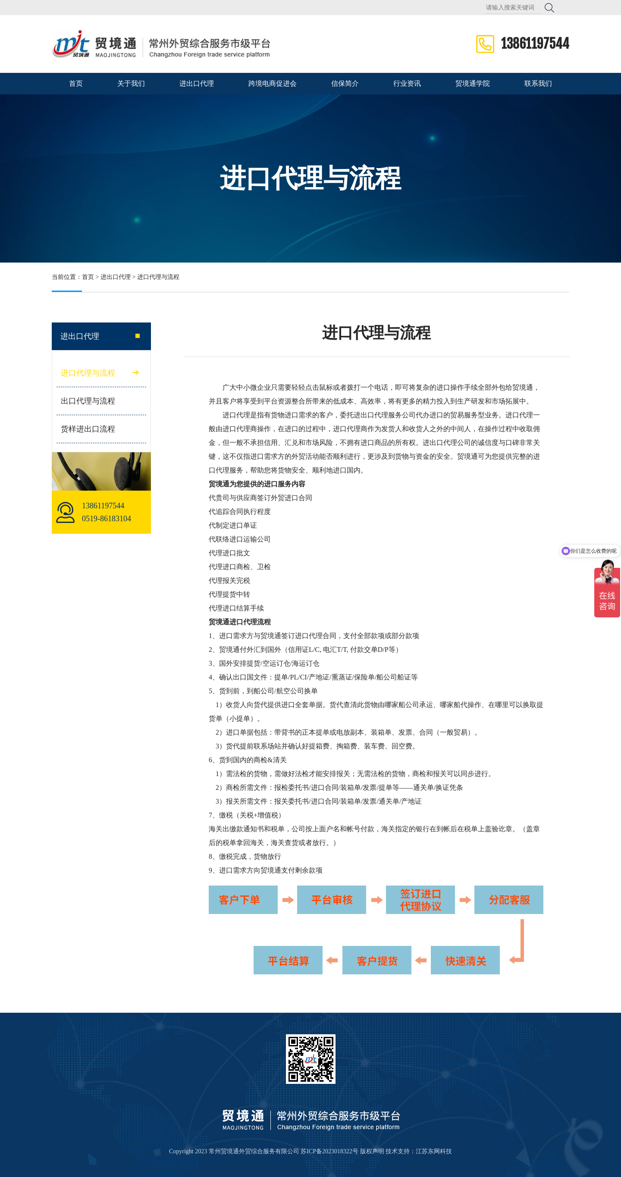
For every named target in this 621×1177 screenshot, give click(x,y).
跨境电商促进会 (272, 83)
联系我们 (538, 83)
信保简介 (345, 83)
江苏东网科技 (434, 1151)
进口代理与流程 (88, 373)
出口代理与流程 (88, 401)
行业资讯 (407, 83)
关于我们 (131, 83)
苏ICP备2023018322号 (329, 1151)
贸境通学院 (472, 83)
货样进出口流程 (88, 429)
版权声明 (372, 1151)
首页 (76, 83)
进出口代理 (196, 83)
